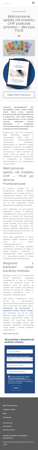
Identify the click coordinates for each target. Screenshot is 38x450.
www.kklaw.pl (7, 426)
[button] (33, 2)
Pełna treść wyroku (11, 334)
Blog (4, 413)
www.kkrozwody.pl (9, 430)
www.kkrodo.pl (8, 423)
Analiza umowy (9, 409)
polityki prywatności (16, 378)
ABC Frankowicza (10, 405)
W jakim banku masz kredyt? (20, 358)
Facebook (7, 417)
